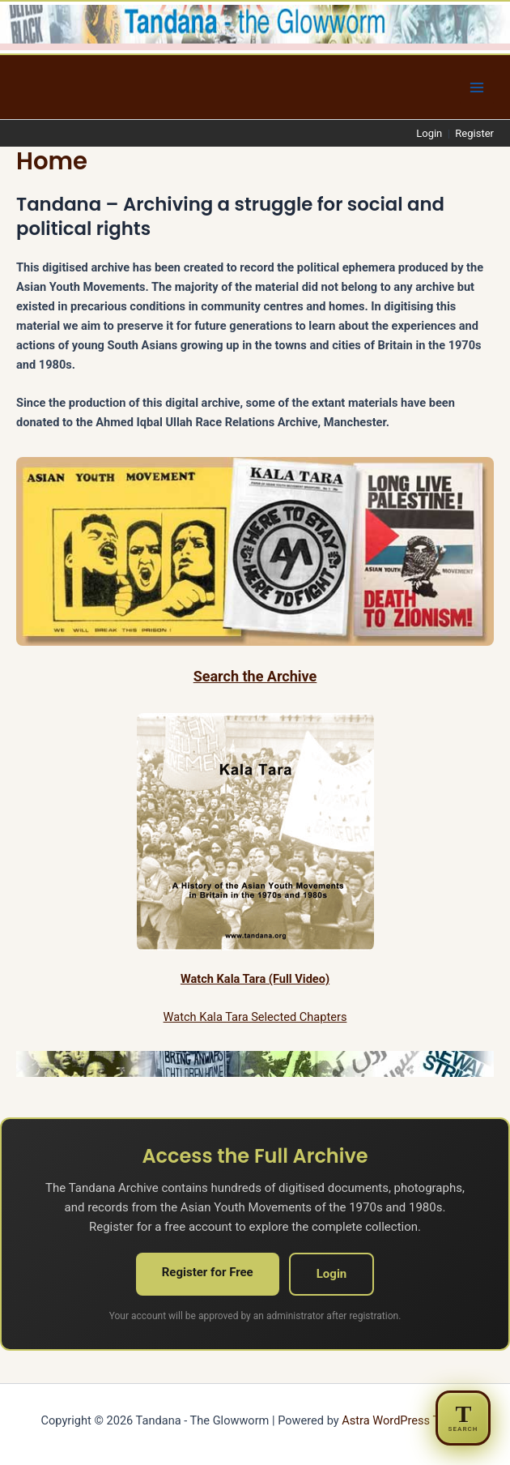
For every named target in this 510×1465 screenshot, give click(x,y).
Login (429, 133)
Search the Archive (255, 676)
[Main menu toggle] (477, 87)
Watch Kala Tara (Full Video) (255, 979)
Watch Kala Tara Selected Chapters (255, 1017)
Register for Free (207, 1272)
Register (474, 133)
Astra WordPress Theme (405, 1420)
